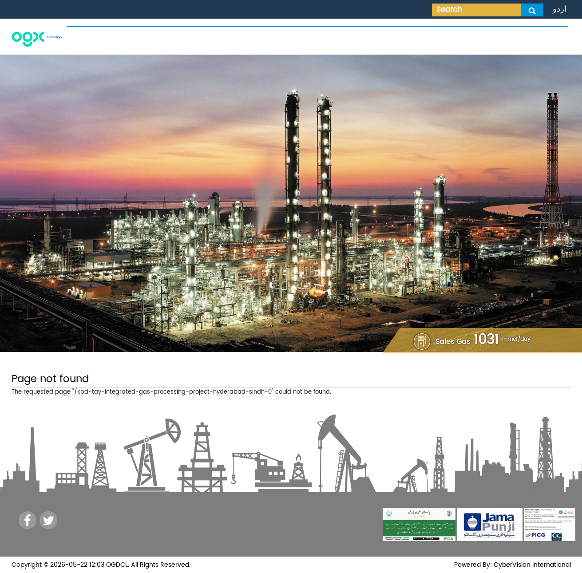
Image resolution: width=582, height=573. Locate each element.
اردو (559, 9)
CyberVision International (531, 565)
